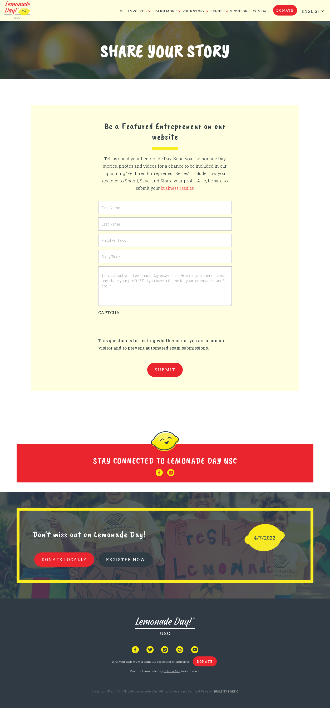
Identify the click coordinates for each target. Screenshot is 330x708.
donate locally (64, 559)
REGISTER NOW (125, 559)
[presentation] (138, 326)
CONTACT (261, 11)
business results (177, 188)
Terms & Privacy (200, 691)
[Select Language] (311, 11)
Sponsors (239, 11)
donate (285, 10)
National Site (172, 671)
